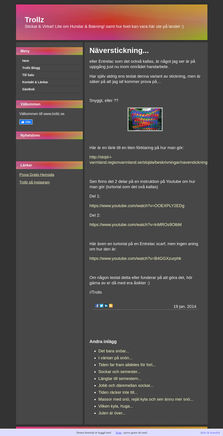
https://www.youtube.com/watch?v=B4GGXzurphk (135, 258)
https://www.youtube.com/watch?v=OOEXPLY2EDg (136, 205)
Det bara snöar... (113, 351)
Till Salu (28, 75)
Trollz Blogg (31, 68)
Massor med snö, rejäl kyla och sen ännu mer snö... (145, 399)
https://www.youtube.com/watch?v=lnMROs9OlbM (135, 224)
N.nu (119, 432)
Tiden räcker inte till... (118, 392)
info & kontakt (210, 432)
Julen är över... (112, 413)
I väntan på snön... (115, 357)
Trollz (34, 20)
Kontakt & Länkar (35, 82)
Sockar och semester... (119, 371)
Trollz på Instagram (34, 182)
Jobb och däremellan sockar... (126, 385)
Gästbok (28, 89)
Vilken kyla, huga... (115, 406)
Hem (25, 61)
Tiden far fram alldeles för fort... (127, 364)
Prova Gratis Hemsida (36, 175)
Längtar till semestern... (120, 378)
